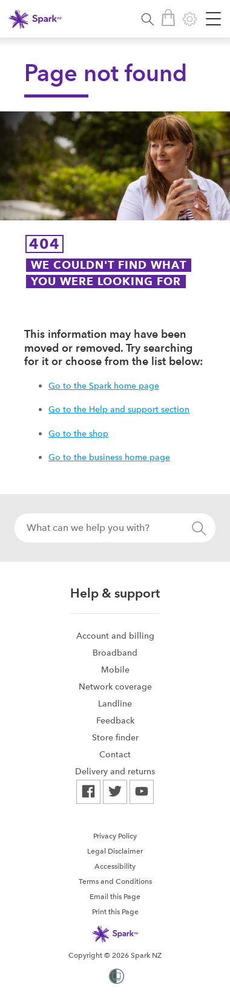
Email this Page (115, 896)
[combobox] (115, 527)
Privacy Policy (115, 836)
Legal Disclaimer (115, 851)
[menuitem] (115, 635)
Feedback (115, 720)
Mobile (115, 669)
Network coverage (115, 686)
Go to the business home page (109, 457)
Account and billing (115, 635)
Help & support (115, 593)
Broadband (115, 652)
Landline (115, 703)
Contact (115, 754)
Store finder (115, 737)
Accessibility (115, 866)
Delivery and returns (115, 771)
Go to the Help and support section (118, 409)
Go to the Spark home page (103, 385)
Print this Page (115, 912)
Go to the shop (78, 433)
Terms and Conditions (115, 881)
